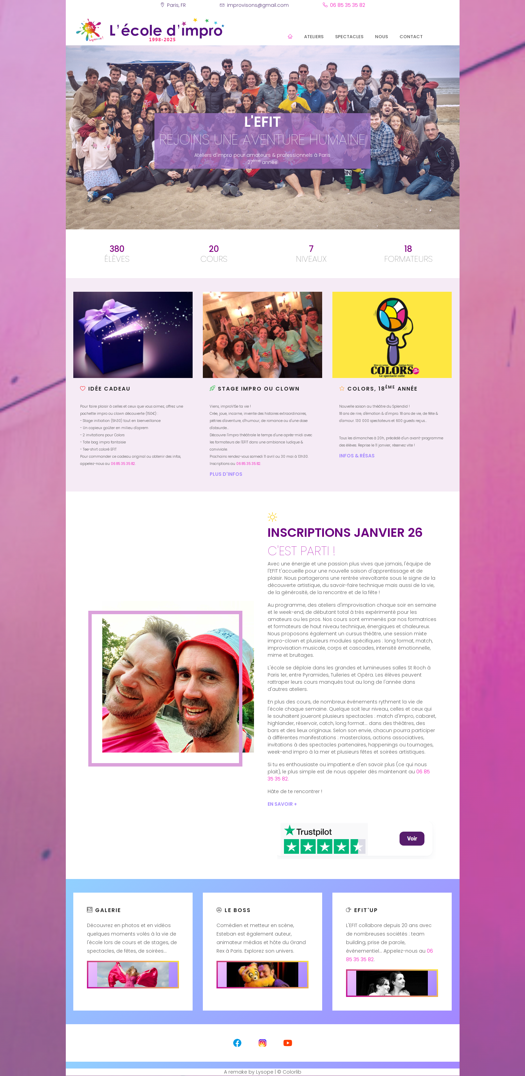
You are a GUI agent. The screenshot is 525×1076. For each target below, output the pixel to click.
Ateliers (314, 36)
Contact (411, 36)
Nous (381, 36)
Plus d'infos (226, 474)
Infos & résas (357, 455)
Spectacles (349, 36)
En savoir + (282, 804)
